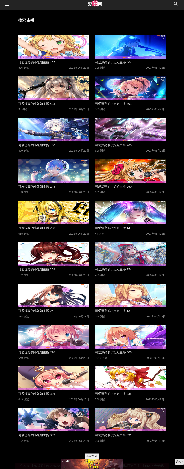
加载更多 (92, 456)
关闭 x (179, 461)
